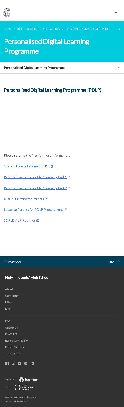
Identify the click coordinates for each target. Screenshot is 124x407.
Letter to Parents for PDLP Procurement (33, 209)
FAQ (7, 321)
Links (8, 308)
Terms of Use (12, 353)
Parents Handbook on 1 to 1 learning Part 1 (35, 177)
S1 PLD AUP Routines (20, 220)
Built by (22, 387)
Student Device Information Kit (27, 166)
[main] (62, 144)
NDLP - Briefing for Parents (24, 199)
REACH (9, 334)
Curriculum (12, 295)
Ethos (9, 302)
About (9, 289)
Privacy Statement (15, 346)
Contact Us (11, 327)
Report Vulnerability (16, 340)
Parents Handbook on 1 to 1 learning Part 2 (35, 188)
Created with (24, 379)
